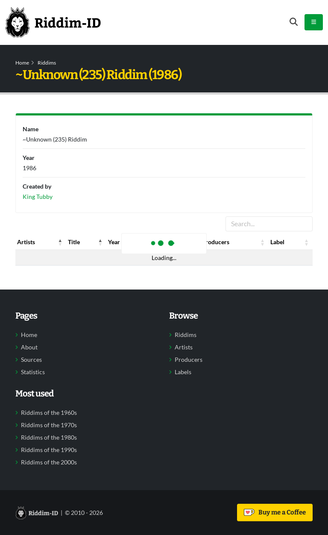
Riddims (47, 62)
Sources (31, 359)
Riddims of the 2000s (49, 462)
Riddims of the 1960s (49, 412)
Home (22, 62)
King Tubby (38, 196)
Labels (183, 372)
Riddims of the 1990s (49, 449)
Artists (184, 347)
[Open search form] (294, 22)
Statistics (33, 372)
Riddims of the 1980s (49, 437)
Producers (188, 359)
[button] (60, 242)
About (29, 347)
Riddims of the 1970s (49, 425)
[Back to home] (53, 22)
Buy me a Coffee (275, 512)
